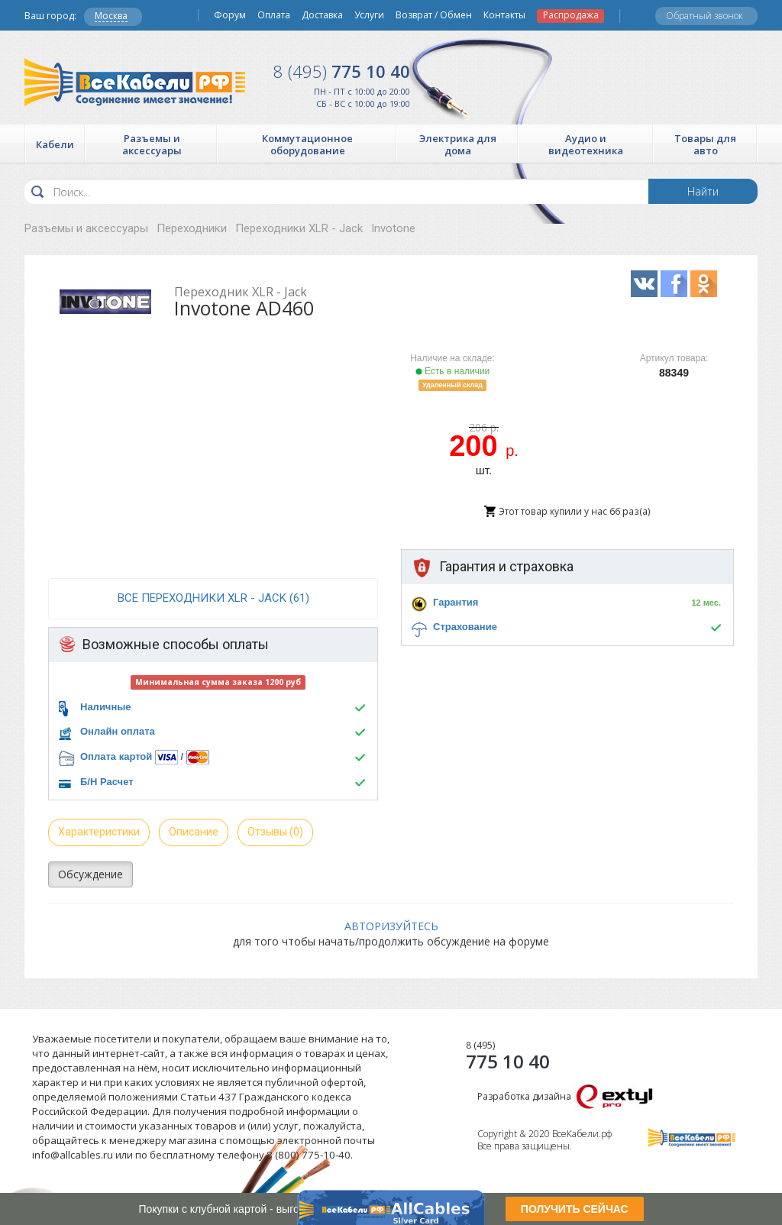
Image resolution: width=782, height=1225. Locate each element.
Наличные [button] (105, 707)
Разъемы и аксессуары (86, 228)
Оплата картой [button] (116, 756)
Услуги (369, 15)
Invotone (393, 228)
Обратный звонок (704, 15)
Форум (230, 15)
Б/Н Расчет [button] (107, 781)
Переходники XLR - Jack (299, 228)
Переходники (192, 228)
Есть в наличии (452, 371)
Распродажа (571, 15)
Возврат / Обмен (434, 15)
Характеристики (99, 832)
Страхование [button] (465, 626)
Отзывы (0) (275, 832)
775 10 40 (341, 71)
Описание (193, 832)
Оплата (273, 15)
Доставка (322, 15)
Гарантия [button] (455, 602)
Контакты (504, 15)
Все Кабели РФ (134, 82)
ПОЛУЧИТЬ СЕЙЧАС (575, 1209)
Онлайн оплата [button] (117, 731)
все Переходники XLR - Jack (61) (213, 598)
